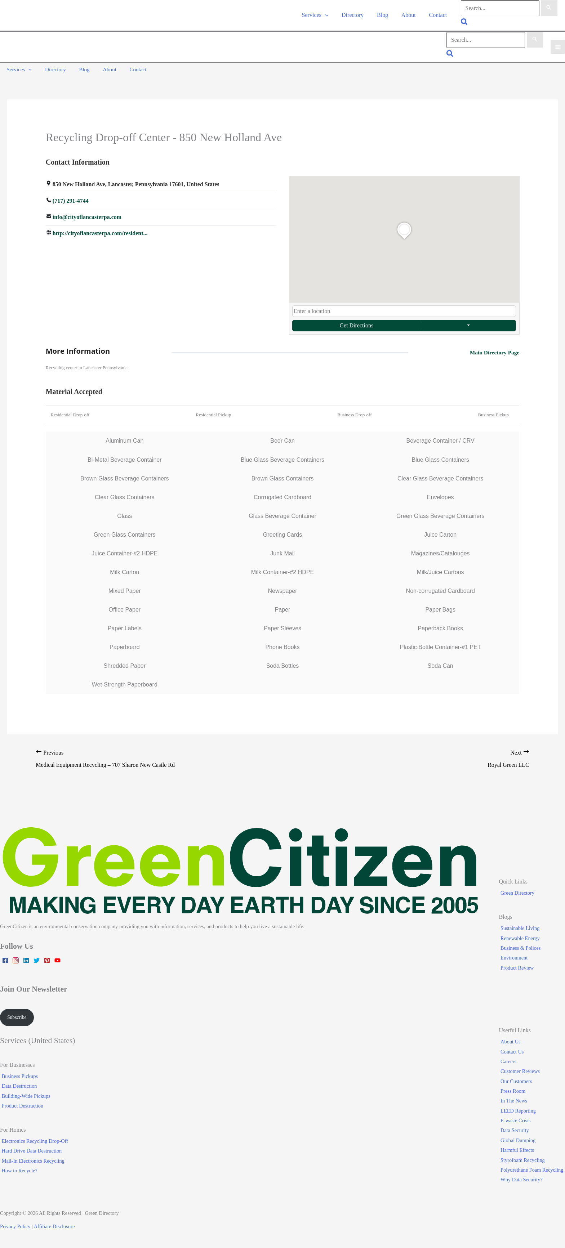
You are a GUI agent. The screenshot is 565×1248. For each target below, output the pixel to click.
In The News (515, 1101)
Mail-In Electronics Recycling (31, 1161)
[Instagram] (16, 960)
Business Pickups (18, 1076)
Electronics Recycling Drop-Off (33, 1141)
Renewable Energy (522, 937)
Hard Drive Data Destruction (30, 1151)
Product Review (518, 967)
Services (321, 15)
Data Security (516, 1130)
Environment (515, 957)
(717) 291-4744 (71, 200)
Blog (385, 15)
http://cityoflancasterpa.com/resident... (100, 233)
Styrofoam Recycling (524, 1160)
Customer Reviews (522, 1071)
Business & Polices (522, 947)
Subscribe (18, 1017)
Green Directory (519, 892)
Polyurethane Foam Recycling (533, 1170)
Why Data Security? (523, 1180)
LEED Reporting (520, 1111)
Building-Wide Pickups (24, 1096)
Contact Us (513, 1052)
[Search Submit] (549, 8)
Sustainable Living (521, 928)
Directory (357, 15)
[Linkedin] (26, 960)
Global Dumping (519, 1141)
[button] (331, 15)
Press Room (514, 1091)
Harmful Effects (519, 1150)
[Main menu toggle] (557, 47)
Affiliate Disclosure (54, 1227)
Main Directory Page (494, 351)
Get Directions (356, 324)
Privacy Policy (15, 1227)
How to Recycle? (18, 1171)
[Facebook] (5, 960)
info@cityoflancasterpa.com (87, 216)
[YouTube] (57, 960)
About (410, 15)
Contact (438, 15)
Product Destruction (21, 1106)
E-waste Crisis (517, 1121)
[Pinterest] (47, 960)
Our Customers (518, 1081)
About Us (512, 1042)
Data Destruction (17, 1086)
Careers (510, 1062)
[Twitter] (37, 960)
